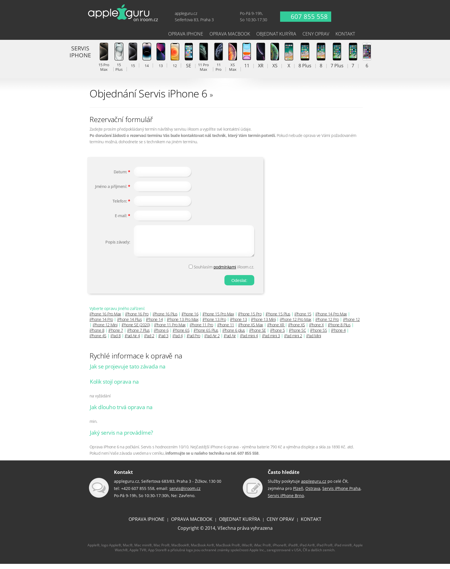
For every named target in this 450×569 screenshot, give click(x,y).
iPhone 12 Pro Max (295, 324)
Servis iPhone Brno (286, 500)
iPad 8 (115, 341)
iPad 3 (163, 341)
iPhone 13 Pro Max (183, 324)
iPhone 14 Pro (101, 324)
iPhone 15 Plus (278, 319)
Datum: (120, 171)
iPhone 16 (190, 319)
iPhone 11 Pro (201, 330)
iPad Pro (193, 341)
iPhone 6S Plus (206, 335)
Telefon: (120, 201)
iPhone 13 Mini (263, 324)
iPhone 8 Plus (339, 330)
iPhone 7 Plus (138, 335)
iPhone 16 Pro (137, 319)
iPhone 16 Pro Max (105, 319)
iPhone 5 (277, 335)
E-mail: (121, 215)
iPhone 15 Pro (250, 319)
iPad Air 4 (132, 341)
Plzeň (298, 493)
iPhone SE (257, 335)
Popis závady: (117, 244)
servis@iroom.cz (185, 493)
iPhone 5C (297, 335)
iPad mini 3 (271, 341)
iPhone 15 (302, 319)
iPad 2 (149, 341)
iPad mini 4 (249, 341)
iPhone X (316, 330)
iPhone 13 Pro (214, 324)
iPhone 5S (318, 335)
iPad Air (230, 341)
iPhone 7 (115, 335)
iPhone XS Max (250, 330)
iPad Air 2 (212, 341)
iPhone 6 (161, 335)
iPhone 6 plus (233, 335)
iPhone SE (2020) (136, 330)
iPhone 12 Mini (105, 330)
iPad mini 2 (293, 341)
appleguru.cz (313, 486)
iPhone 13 (238, 324)
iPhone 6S (181, 335)
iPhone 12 (351, 324)
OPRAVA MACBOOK (191, 524)
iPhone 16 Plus (165, 319)
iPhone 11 (225, 330)
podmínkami (225, 272)
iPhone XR (276, 330)
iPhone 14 (154, 324)
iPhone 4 (338, 335)
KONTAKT (311, 524)
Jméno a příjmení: (111, 186)
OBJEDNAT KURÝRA (239, 524)
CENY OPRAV (280, 524)
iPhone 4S (98, 341)
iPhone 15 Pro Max (218, 319)
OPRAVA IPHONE (146, 524)
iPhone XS (296, 330)
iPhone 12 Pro (327, 324)
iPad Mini (313, 341)
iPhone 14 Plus (129, 324)
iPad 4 (177, 341)
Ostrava (312, 493)
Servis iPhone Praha (341, 493)
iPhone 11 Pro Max (170, 330)
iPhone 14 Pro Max (331, 319)
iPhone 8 (97, 335)
